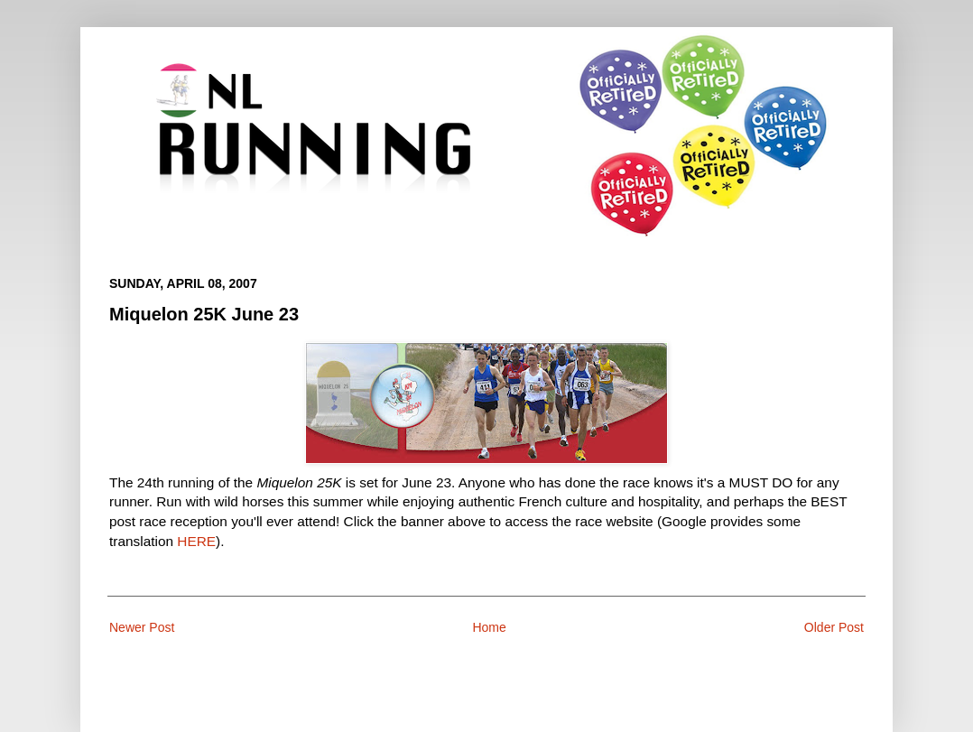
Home (488, 627)
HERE (196, 541)
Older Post (834, 627)
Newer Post (141, 627)
